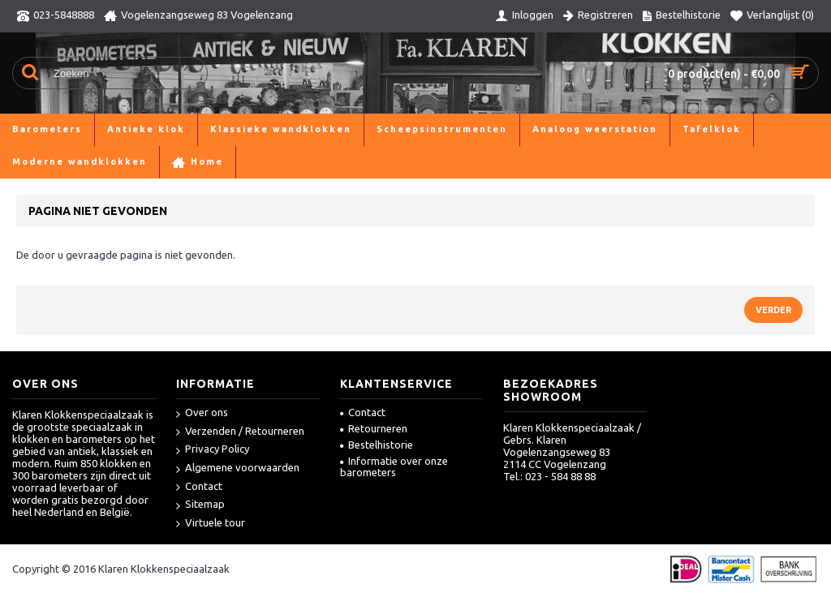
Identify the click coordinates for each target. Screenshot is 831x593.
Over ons (202, 413)
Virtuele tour (210, 524)
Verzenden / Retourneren (240, 432)
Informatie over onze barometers (394, 466)
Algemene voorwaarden (237, 468)
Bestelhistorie (376, 444)
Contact (199, 487)
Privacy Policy (212, 450)
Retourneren (373, 428)
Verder (773, 310)
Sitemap (200, 505)
